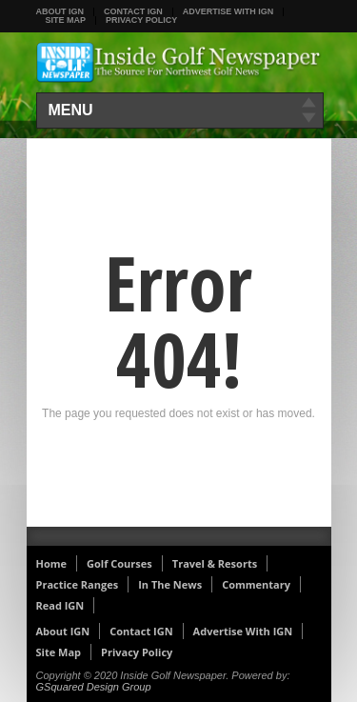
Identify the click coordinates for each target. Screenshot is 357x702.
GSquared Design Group (93, 686)
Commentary (256, 584)
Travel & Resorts (214, 563)
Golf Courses (119, 563)
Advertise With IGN (228, 11)
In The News (170, 584)
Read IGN (60, 605)
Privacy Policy (141, 20)
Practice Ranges (77, 584)
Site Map (66, 20)
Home (52, 563)
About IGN (60, 11)
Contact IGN (133, 11)
